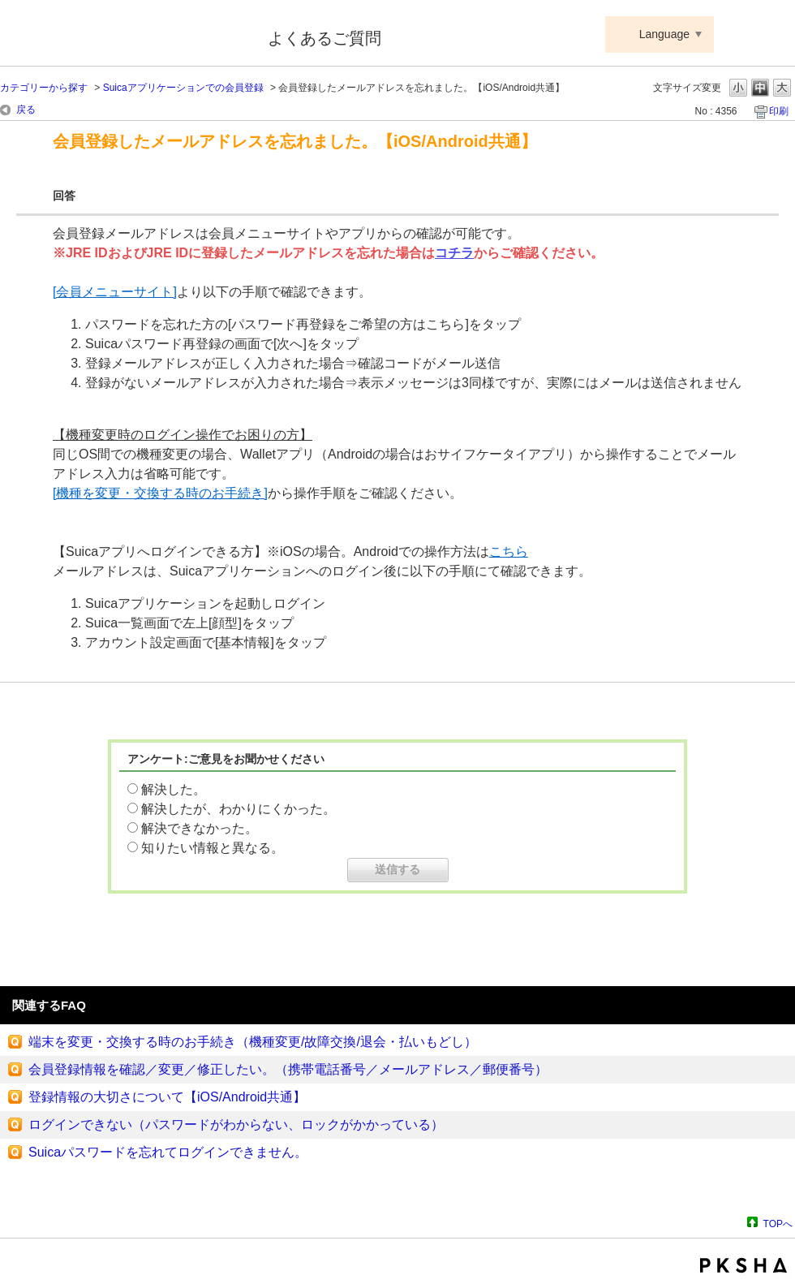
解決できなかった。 (199, 828)
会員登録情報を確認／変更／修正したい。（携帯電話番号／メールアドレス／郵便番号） (288, 1069)
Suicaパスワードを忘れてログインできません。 (167, 1152)
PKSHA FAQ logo (743, 1265)
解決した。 (173, 789)
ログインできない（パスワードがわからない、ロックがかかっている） (236, 1124)
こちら (508, 551)
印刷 (779, 111)
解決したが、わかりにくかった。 (238, 809)
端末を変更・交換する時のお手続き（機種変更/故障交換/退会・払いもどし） (252, 1042)
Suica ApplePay (123, 35)
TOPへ (778, 1223)
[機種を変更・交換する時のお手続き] (160, 493)
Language (664, 34)
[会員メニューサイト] (115, 292)
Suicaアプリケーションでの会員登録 (183, 87)
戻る (26, 109)
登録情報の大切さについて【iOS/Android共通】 (167, 1097)
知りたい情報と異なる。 (212, 848)
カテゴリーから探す (44, 87)
